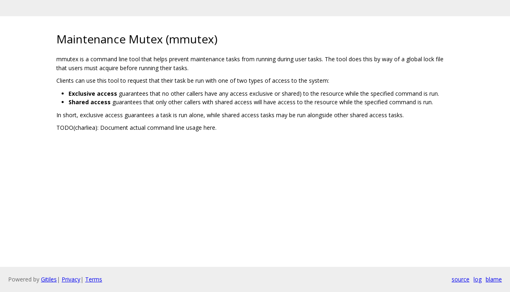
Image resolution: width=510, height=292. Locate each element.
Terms (93, 279)
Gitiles (49, 279)
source (460, 279)
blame (494, 279)
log (478, 279)
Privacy (71, 279)
